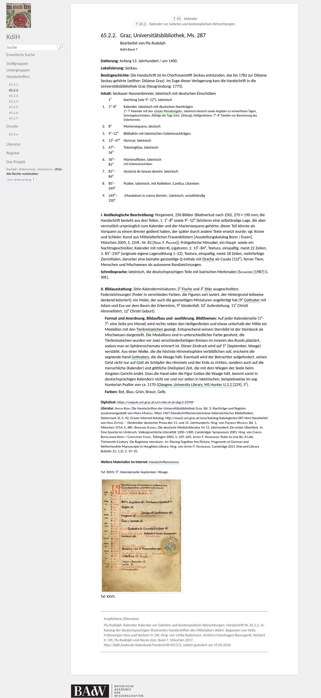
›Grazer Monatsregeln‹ (168, 111)
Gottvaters (140, 356)
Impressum (45, 169)
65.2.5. (14, 107)
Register (13, 152)
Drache (208, 259)
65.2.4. (14, 101)
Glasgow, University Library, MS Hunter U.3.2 (195, 384)
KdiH (13, 36)
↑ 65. (177, 18)
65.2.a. (14, 134)
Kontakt (11, 169)
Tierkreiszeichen (149, 329)
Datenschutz (27, 169)
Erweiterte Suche (20, 54)
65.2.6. (14, 113)
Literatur (13, 144)
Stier (208, 288)
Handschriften (18, 76)
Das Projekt (15, 161)
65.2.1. (14, 84)
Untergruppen (18, 70)
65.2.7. (14, 118)
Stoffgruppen (17, 63)
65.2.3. (14, 96)
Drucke (12, 126)
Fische (187, 288)
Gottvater (252, 300)
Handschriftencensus (164, 462)
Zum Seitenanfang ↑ (21, 180)
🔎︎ (60, 47)
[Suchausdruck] (31, 47)
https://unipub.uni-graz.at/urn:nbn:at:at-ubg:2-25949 (155, 402)
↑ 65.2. (141, 24)
